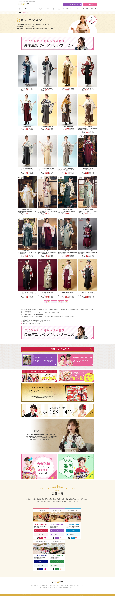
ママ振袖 (57, 9)
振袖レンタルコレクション (27, 9)
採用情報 (82, 595)
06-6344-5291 (57, 524)
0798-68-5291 (41, 556)
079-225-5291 (57, 556)
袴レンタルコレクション (70, 8)
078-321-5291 (41, 524)
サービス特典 (84, 9)
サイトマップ (94, 595)
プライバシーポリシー (73, 595)
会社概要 (87, 595)
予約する (40, 530)
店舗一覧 (93, 9)
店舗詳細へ (40, 534)
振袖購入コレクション (45, 9)
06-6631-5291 (73, 524)
